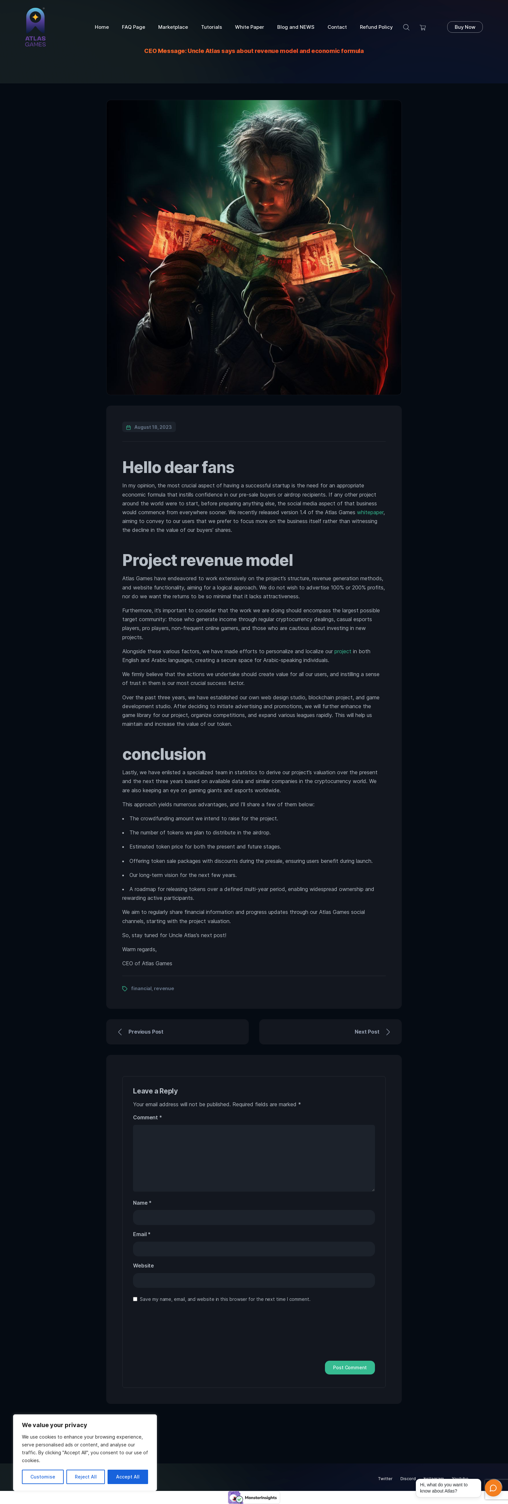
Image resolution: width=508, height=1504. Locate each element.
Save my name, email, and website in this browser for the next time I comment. (225, 1299)
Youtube (460, 1478)
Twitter (385, 1478)
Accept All (128, 1476)
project (342, 651)
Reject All (86, 1476)
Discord (408, 1478)
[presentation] (160, 1333)
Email (142, 1234)
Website (143, 1265)
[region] (85, 1452)
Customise (42, 1476)
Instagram (434, 1478)
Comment (147, 1117)
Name (142, 1202)
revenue (164, 988)
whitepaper (370, 512)
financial (141, 988)
